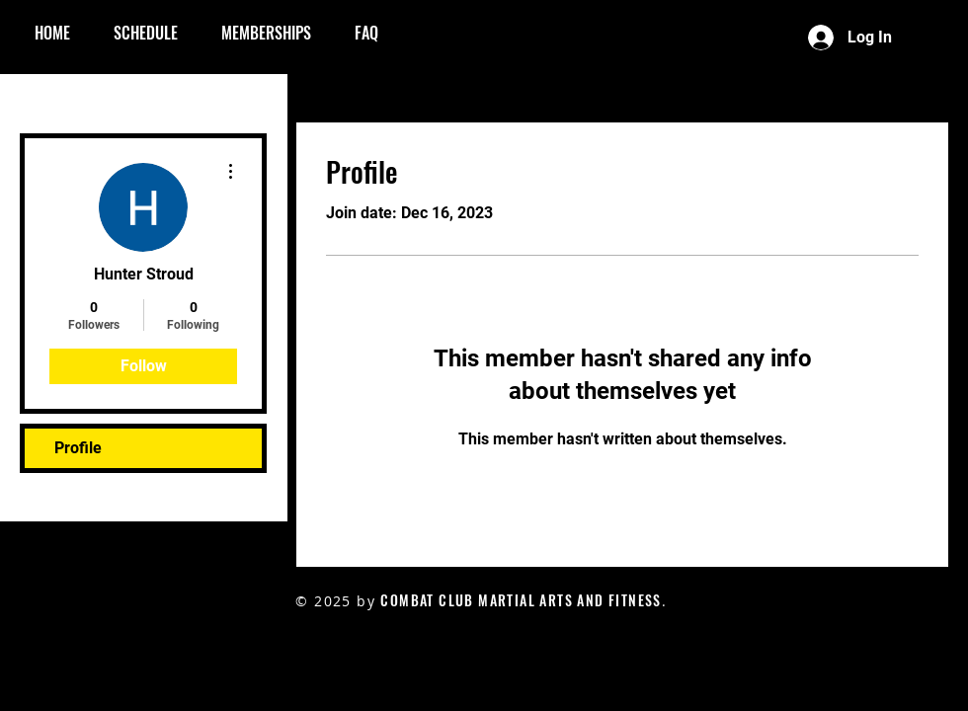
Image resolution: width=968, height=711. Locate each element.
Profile (78, 447)
